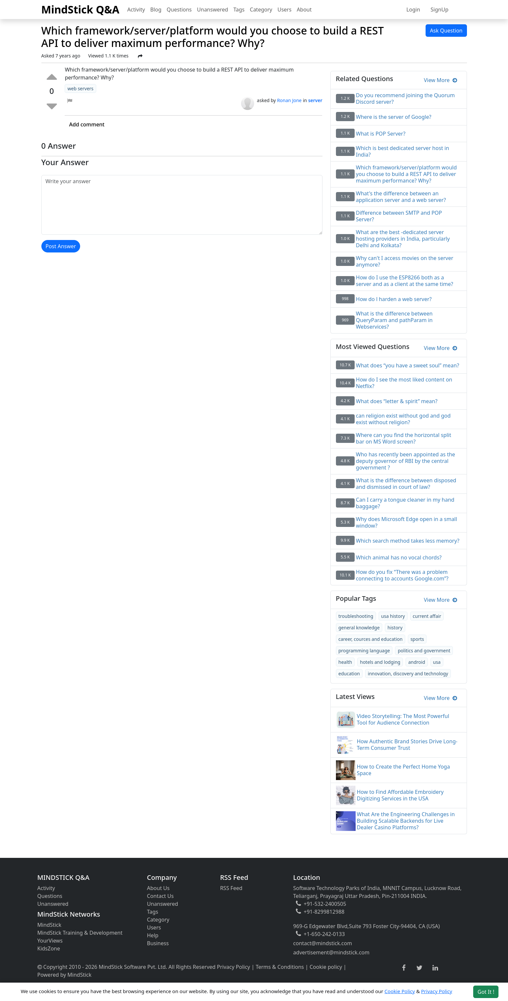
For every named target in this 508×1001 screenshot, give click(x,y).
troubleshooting (356, 616)
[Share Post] (140, 56)
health (345, 662)
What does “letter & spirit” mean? (396, 401)
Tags (239, 9)
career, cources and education (371, 639)
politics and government (424, 650)
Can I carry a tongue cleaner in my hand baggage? (405, 503)
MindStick (49, 924)
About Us (158, 888)
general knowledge (359, 627)
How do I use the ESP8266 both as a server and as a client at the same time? (404, 280)
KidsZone (48, 948)
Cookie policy (326, 966)
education (349, 673)
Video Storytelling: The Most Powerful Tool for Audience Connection (403, 719)
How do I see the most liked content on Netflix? (404, 382)
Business (158, 943)
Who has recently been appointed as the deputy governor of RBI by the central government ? (405, 461)
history (394, 627)
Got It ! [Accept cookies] (485, 991)
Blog (156, 9)
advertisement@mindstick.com (331, 952)
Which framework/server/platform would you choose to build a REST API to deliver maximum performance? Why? (406, 174)
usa (437, 662)
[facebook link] (404, 968)
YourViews (50, 940)
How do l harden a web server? (394, 299)
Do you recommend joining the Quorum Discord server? (405, 98)
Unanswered (212, 9)
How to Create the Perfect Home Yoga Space (403, 769)
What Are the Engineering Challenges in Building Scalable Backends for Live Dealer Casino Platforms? (406, 821)
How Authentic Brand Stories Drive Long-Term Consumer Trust (407, 744)
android (416, 662)
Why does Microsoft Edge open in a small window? (406, 522)
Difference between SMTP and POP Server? (399, 216)
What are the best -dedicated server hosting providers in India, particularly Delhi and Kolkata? (403, 239)
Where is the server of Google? (393, 117)
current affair (427, 616)
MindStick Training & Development (80, 932)
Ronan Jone (289, 100)
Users (284, 9)
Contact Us (160, 896)
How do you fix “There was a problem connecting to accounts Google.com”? (402, 575)
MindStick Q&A (80, 9)
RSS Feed (231, 888)
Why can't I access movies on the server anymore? (404, 261)
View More (440, 80)
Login (413, 9)
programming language (364, 650)
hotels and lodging (380, 662)
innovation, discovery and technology (408, 673)
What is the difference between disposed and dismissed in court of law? (406, 483)
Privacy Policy (233, 966)
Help (153, 935)
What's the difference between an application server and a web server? (401, 196)
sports (417, 639)
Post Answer (61, 246)
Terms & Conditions (280, 966)
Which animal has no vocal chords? (399, 557)
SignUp (439, 9)
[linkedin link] (435, 968)
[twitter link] (419, 968)
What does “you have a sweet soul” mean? (407, 365)
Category (261, 9)
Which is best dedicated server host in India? (402, 151)
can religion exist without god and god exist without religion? (403, 418)
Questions (179, 9)
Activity (136, 9)
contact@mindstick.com (322, 943)
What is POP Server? (381, 133)
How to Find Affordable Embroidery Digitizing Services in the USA (400, 795)
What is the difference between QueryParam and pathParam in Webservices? (394, 320)
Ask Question (446, 30)
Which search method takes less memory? (407, 540)
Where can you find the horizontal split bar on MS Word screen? (403, 438)
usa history (393, 616)
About (304, 9)
